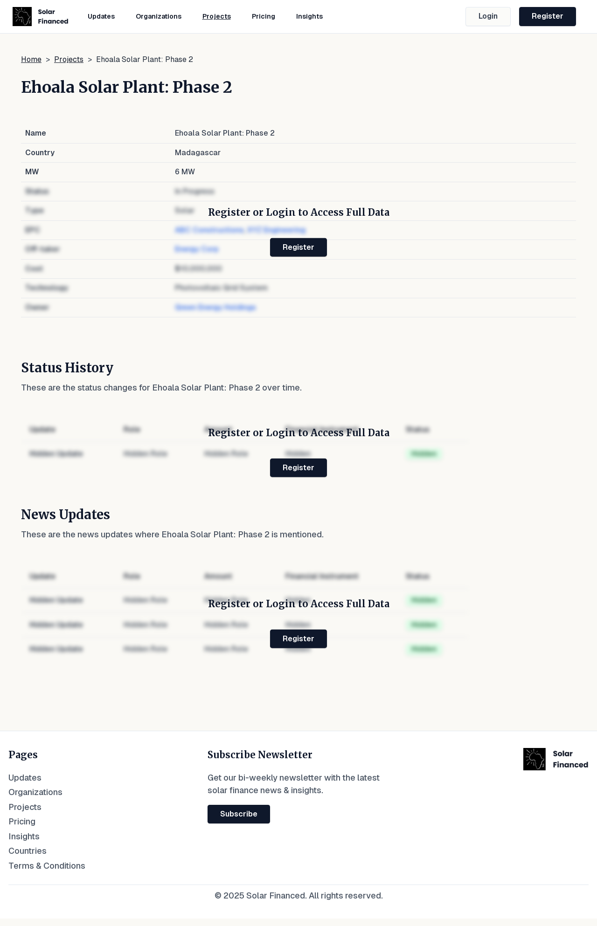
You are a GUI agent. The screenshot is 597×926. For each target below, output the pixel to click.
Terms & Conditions (46, 866)
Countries (27, 851)
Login (488, 16)
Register (547, 16)
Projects (216, 16)
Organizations (158, 16)
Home (31, 59)
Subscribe (238, 813)
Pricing (263, 16)
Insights (309, 16)
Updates (101, 16)
